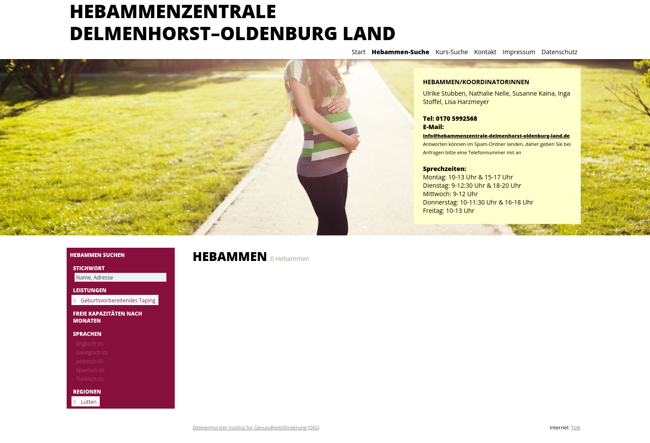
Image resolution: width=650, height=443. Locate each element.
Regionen (87, 391)
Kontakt (485, 52)
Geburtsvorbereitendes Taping (118, 300)
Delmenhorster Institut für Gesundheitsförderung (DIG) (256, 427)
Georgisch (92, 352)
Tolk (576, 427)
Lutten (89, 401)
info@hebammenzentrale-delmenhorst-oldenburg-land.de (496, 135)
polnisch (90, 361)
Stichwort (89, 268)
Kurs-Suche (452, 52)
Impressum (519, 52)
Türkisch (90, 378)
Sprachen (87, 333)
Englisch (89, 343)
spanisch (90, 369)
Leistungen (90, 290)
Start (358, 52)
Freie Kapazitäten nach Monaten (108, 317)
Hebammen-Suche (400, 52)
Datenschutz (559, 52)
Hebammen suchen (97, 254)
